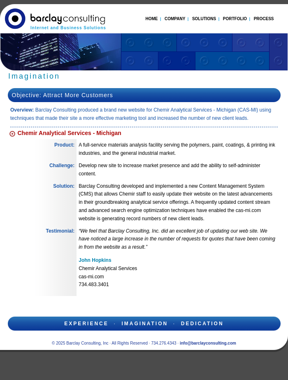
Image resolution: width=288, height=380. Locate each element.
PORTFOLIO (235, 18)
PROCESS (264, 18)
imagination (144, 323)
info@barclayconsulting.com (208, 343)
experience (86, 323)
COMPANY (175, 18)
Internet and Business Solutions (68, 28)
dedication (202, 323)
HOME (151, 18)
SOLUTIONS (204, 18)
